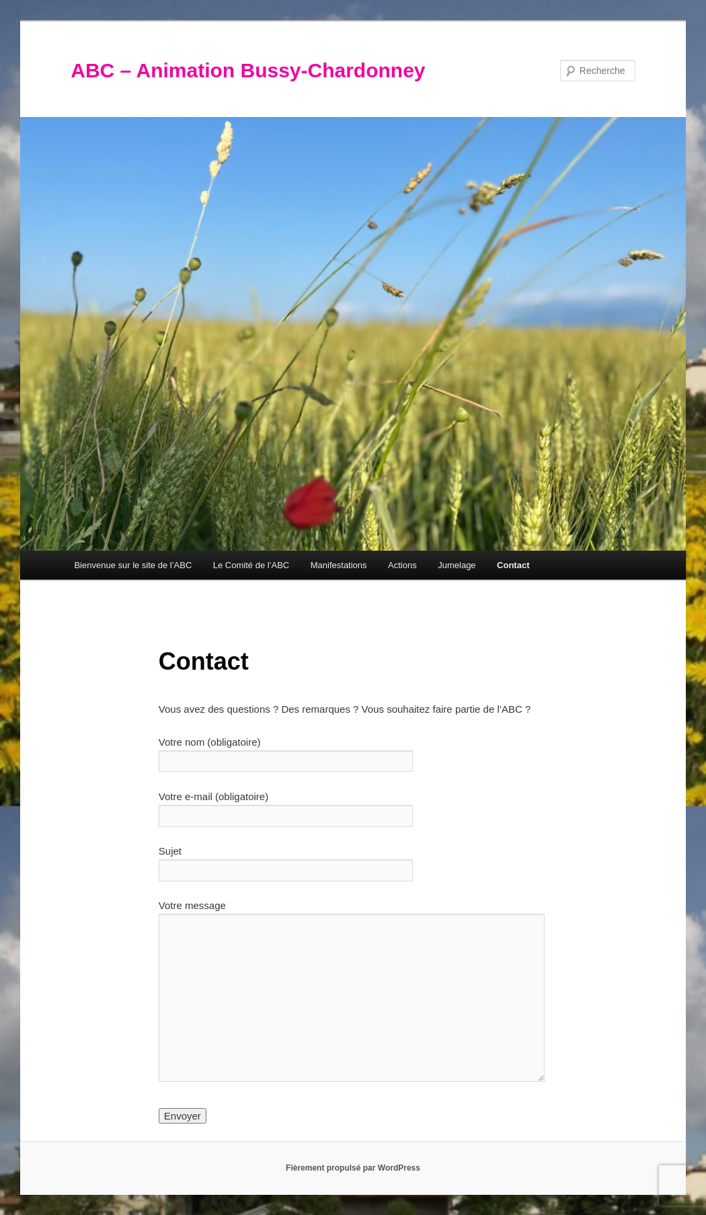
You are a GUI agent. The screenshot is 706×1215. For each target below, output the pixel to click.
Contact (513, 565)
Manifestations (339, 565)
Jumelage (456, 565)
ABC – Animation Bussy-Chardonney (248, 70)
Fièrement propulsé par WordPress (353, 1168)
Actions (402, 565)
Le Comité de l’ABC (251, 565)
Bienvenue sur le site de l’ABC (133, 565)
